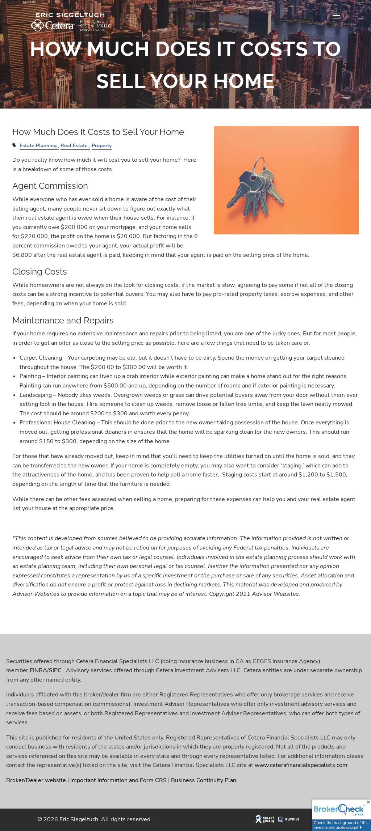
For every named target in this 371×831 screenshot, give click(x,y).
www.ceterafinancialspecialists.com (301, 765)
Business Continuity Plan (203, 780)
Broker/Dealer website (36, 780)
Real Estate (74, 145)
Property (102, 145)
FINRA (38, 670)
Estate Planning (38, 145)
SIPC (55, 670)
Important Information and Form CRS (118, 780)
